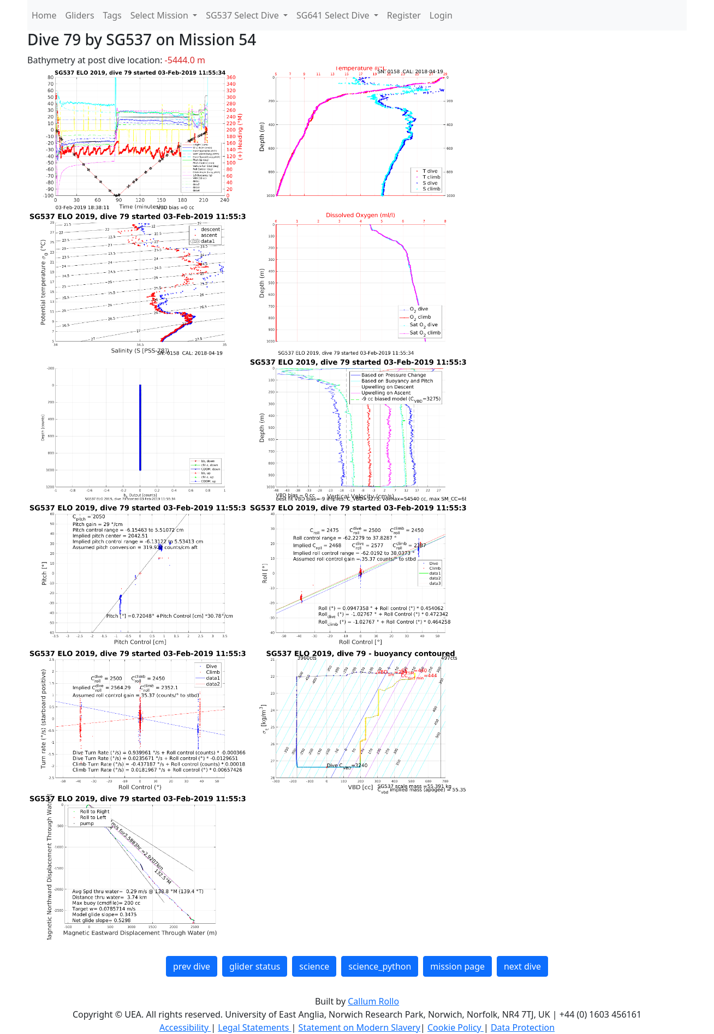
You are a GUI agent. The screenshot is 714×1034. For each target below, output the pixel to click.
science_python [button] (379, 966)
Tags (112, 15)
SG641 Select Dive (334, 15)
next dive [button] (522, 966)
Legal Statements (254, 1027)
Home (44, 15)
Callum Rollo (373, 1001)
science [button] (314, 966)
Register (404, 15)
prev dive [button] (191, 966)
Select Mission (160, 15)
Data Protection (523, 1027)
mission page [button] (457, 966)
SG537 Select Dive (243, 15)
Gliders (80, 15)
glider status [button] (254, 966)
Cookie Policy (455, 1027)
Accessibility (185, 1027)
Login (441, 15)
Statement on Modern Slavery (359, 1027)
